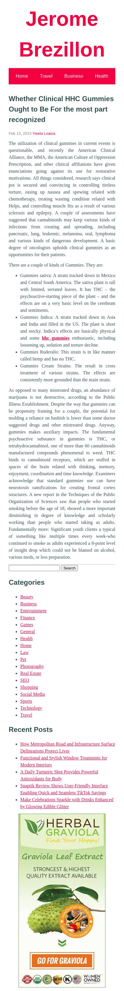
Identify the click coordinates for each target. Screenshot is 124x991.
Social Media (32, 694)
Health (101, 76)
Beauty (26, 596)
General (27, 631)
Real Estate (30, 673)
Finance (27, 617)
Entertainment (33, 610)
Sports (26, 701)
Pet (23, 659)
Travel (46, 76)
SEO (24, 680)
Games (26, 624)
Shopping (29, 687)
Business (73, 76)
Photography (32, 666)
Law (24, 652)
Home (22, 76)
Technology (31, 708)
